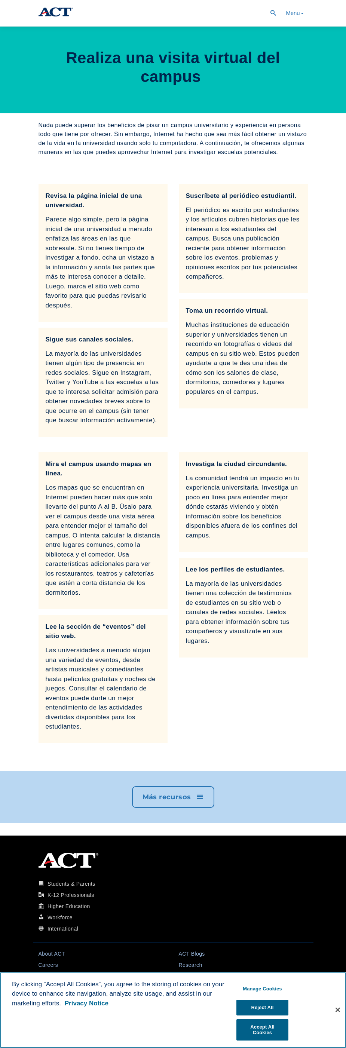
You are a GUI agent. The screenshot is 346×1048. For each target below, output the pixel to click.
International (63, 929)
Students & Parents (71, 884)
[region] (173, 1010)
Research (190, 965)
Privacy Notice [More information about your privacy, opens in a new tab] (86, 1003)
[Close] (338, 1010)
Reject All (262, 1007)
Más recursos (173, 797)
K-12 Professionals (71, 895)
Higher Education (69, 906)
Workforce (60, 917)
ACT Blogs (192, 954)
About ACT (52, 954)
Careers (48, 965)
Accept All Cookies (262, 1030)
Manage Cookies (262, 989)
